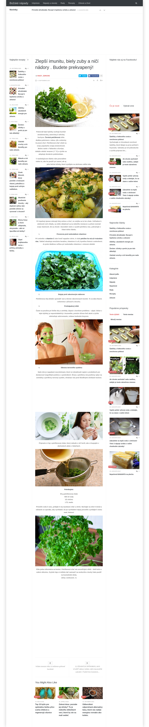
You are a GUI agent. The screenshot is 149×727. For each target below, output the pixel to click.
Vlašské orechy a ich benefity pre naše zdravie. (18, 146)
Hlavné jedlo (114, 274)
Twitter (84, 76)
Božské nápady (19, 3)
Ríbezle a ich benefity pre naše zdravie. (23, 161)
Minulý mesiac (116, 319)
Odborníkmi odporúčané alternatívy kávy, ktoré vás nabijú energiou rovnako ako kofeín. (92, 709)
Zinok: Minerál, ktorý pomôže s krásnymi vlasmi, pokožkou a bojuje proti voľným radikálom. (17, 180)
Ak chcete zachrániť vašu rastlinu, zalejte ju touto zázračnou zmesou (124, 163)
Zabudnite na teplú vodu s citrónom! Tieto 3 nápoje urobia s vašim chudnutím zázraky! (124, 194)
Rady (63, 3)
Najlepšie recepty (17, 60)
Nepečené (113, 286)
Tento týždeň (114, 314)
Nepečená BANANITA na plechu (131, 208)
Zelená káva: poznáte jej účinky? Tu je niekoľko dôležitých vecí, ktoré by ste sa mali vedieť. (68, 709)
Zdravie (46, 76)
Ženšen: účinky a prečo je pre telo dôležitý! (18, 129)
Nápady (112, 282)
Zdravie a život (84, 3)
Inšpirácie (36, 3)
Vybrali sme (128, 106)
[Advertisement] (74, 31)
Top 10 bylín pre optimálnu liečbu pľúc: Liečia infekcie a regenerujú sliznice (45, 708)
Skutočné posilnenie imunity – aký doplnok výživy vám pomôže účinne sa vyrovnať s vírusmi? (19, 205)
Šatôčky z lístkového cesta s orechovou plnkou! (120, 138)
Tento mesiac (128, 314)
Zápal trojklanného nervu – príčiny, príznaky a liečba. (19, 245)
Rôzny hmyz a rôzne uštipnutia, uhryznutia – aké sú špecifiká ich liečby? (18, 225)
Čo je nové (114, 106)
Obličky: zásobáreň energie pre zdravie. (18, 112)
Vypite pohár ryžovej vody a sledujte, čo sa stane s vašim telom (131, 178)
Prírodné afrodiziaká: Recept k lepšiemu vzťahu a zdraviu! (54, 10)
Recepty (71, 3)
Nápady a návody (50, 3)
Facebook (94, 76)
